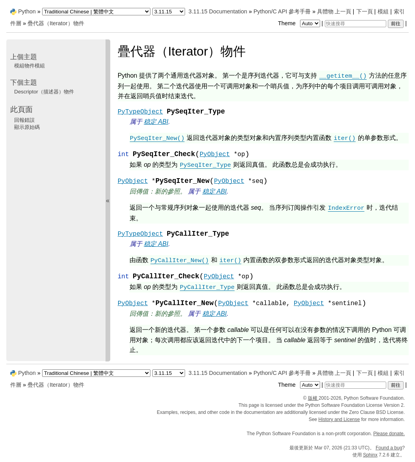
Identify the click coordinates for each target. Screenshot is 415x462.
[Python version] (168, 11)
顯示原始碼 (27, 127)
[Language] (96, 11)
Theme (299, 23)
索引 (399, 11)
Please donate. (389, 433)
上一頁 (343, 11)
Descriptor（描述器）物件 (44, 92)
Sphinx (370, 455)
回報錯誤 (24, 120)
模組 (383, 11)
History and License (339, 419)
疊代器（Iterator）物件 (56, 23)
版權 (313, 398)
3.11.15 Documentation (218, 11)
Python (27, 11)
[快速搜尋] (355, 23)
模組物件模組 (29, 66)
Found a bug (389, 448)
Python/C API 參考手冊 (282, 11)
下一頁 (364, 11)
